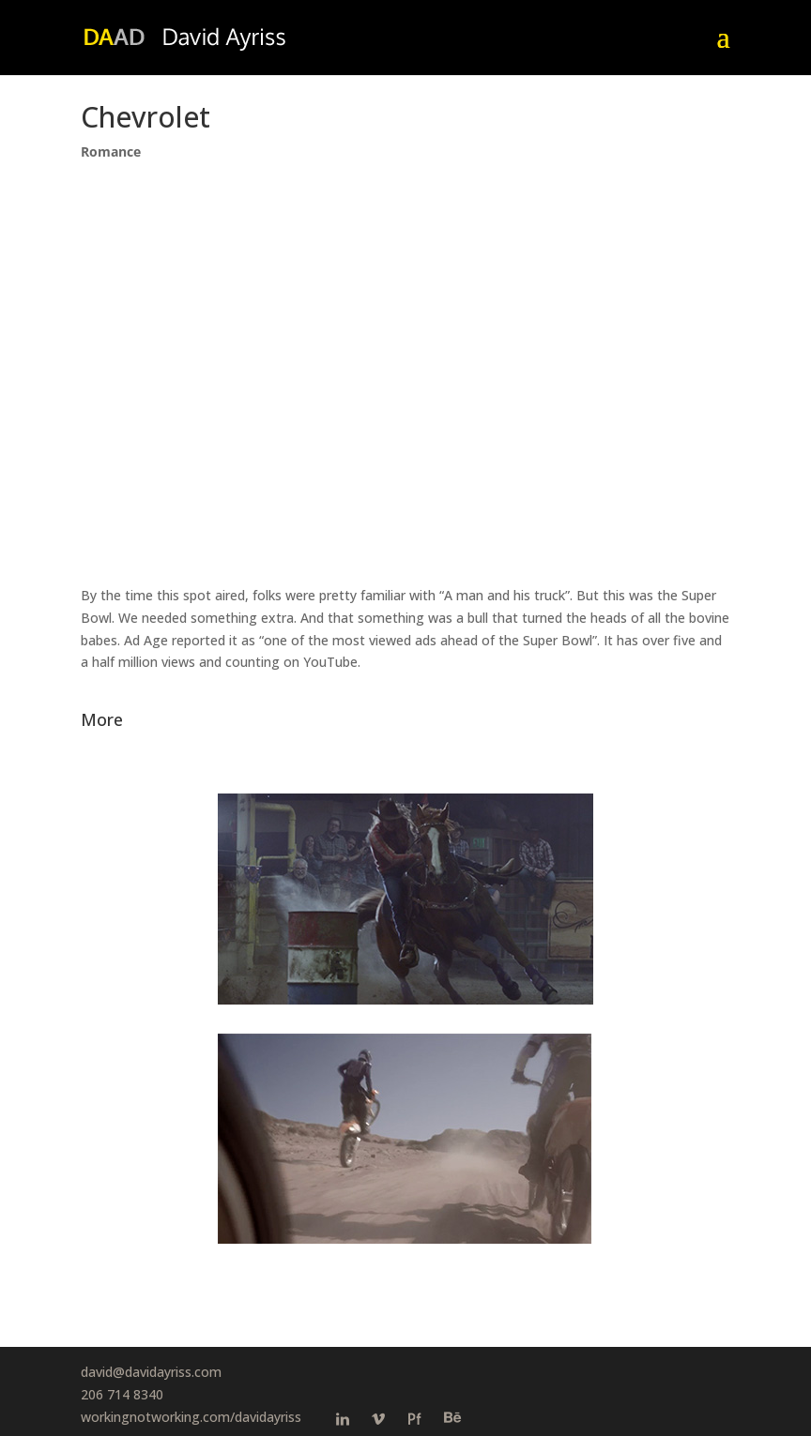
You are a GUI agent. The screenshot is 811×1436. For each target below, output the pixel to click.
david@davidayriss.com (151, 1372)
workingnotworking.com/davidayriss (191, 1417)
